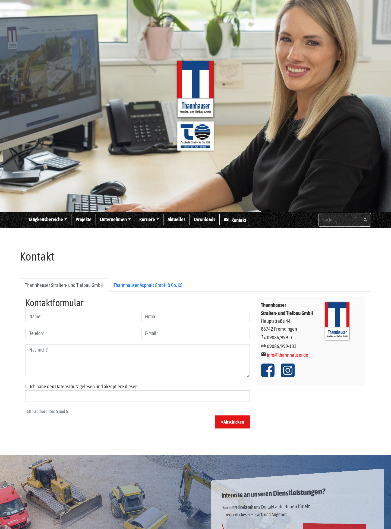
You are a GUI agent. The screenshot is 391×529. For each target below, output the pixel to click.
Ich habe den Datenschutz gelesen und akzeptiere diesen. (84, 386)
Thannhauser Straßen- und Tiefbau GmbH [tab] (64, 285)
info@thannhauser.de (287, 355)
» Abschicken (232, 422)
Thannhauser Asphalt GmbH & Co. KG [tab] (147, 285)
